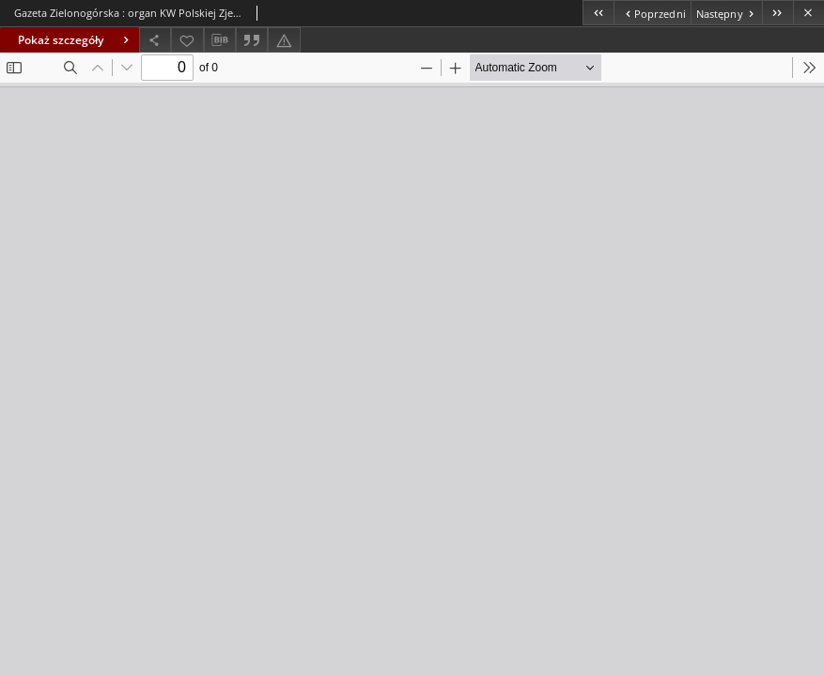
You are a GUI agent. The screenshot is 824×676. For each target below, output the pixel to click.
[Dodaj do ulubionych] (187, 40)
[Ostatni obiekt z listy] (777, 12)
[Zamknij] (808, 12)
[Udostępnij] (155, 40)
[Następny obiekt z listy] (726, 12)
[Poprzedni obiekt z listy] (652, 12)
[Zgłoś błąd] (284, 40)
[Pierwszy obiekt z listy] (598, 12)
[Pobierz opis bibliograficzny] (220, 40)
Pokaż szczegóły (75, 40)
